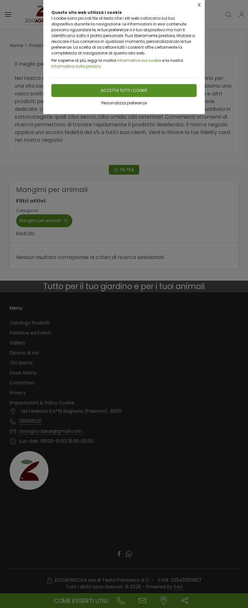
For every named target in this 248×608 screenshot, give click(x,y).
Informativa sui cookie (139, 60)
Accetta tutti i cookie (124, 90)
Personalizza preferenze (124, 103)
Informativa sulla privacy (76, 66)
